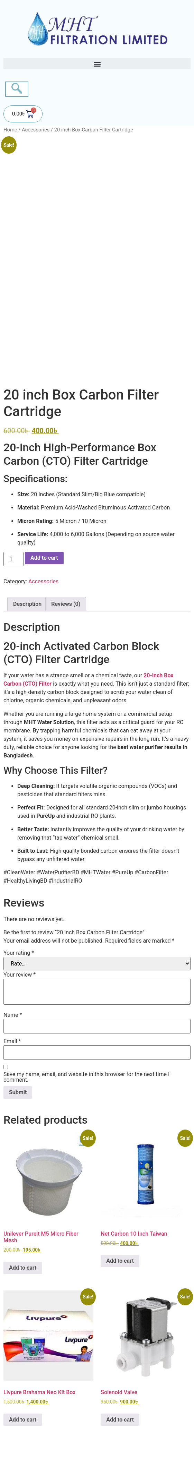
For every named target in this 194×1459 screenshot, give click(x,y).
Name (12, 1015)
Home (10, 130)
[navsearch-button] (16, 89)
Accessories (35, 130)
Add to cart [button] (23, 1267)
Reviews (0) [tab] (65, 604)
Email (12, 1041)
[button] (97, 63)
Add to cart (44, 558)
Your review (19, 975)
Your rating (18, 953)
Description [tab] (27, 604)
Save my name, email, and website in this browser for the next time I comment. (86, 1077)
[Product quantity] (13, 559)
